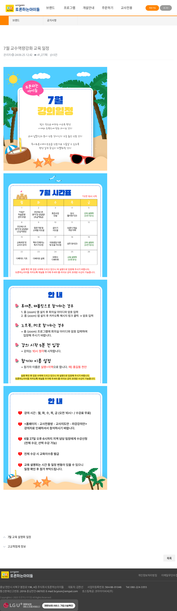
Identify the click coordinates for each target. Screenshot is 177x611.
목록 (169, 558)
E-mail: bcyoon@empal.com (62, 591)
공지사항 (51, 20)
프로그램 (69, 7)
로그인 (165, 7)
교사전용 (126, 7)
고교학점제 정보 (13, 545)
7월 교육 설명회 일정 (15, 535)
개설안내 (88, 7)
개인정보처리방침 (147, 575)
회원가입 (152, 7)
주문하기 (107, 7)
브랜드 (50, 7)
